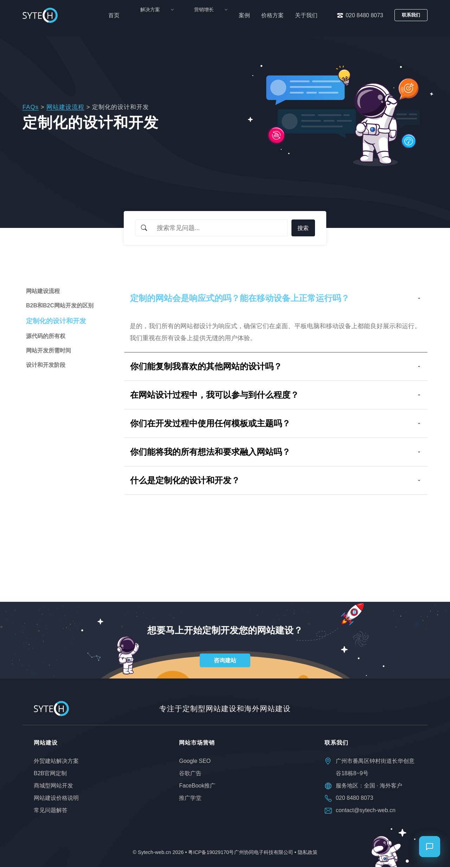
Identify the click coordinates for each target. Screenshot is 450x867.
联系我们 (411, 15)
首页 (140, 15)
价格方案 (272, 15)
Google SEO (195, 761)
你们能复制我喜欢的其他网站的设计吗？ (276, 366)
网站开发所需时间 (48, 350)
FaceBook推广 (197, 786)
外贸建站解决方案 (56, 761)
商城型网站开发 (53, 786)
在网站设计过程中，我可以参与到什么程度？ (276, 395)
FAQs (30, 107)
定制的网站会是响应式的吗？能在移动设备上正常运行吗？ (276, 298)
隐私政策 (307, 852)
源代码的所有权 (45, 336)
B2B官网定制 (50, 773)
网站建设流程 (65, 107)
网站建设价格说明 (56, 798)
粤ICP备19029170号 (211, 852)
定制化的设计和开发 (56, 321)
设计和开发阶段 (45, 365)
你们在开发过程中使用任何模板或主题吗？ (276, 423)
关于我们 (306, 15)
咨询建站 (225, 660)
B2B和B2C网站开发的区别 (60, 305)
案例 (244, 15)
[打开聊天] (429, 846)
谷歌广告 (190, 773)
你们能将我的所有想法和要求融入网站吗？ (276, 452)
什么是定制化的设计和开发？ (276, 480)
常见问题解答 (51, 810)
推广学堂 (190, 798)
